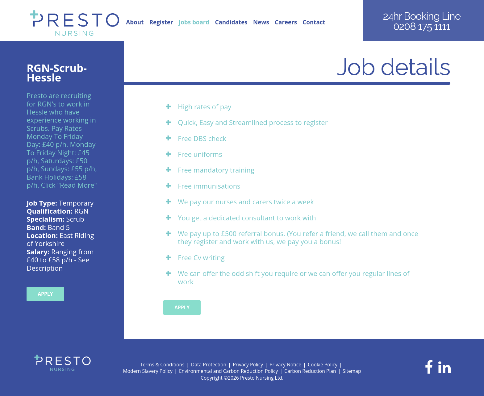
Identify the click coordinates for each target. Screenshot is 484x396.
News (261, 22)
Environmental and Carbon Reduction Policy (228, 371)
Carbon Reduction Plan (310, 371)
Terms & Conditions (162, 364)
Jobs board (194, 22)
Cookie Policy (322, 364)
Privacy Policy (248, 364)
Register (161, 22)
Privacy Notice (285, 364)
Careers (286, 22)
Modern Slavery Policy (147, 371)
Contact (313, 22)
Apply (45, 293)
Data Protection (208, 364)
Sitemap (352, 371)
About (135, 22)
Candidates (231, 22)
